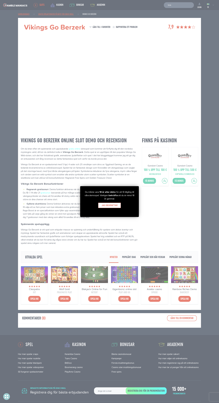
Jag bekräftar (110, 205)
